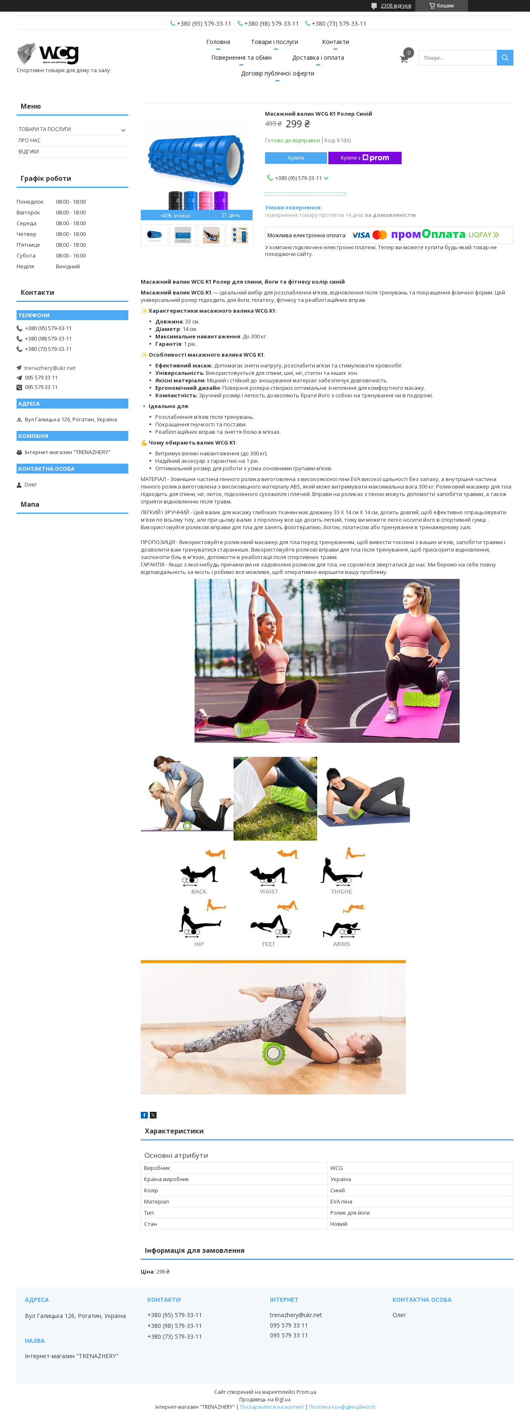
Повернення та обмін (241, 57)
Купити (296, 158)
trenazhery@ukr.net (49, 368)
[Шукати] (505, 58)
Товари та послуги (45, 129)
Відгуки (29, 151)
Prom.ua (306, 1392)
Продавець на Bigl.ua (265, 1399)
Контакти (335, 42)
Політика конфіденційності (342, 1406)
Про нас (30, 140)
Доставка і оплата (318, 57)
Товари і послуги (274, 42)
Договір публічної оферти (277, 73)
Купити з (365, 158)
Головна (218, 42)
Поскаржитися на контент (272, 1406)
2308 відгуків (396, 5)
